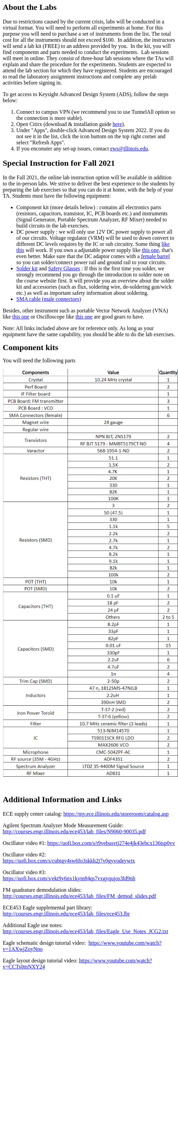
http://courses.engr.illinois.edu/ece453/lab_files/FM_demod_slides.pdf (79, 896)
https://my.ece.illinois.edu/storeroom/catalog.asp (116, 814)
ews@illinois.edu (129, 148)
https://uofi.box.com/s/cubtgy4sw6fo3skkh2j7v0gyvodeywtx (69, 861)
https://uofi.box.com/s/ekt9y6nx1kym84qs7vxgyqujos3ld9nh (69, 878)
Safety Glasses (64, 268)
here (117, 124)
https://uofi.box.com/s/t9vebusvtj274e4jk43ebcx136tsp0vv (111, 843)
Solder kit (27, 268)
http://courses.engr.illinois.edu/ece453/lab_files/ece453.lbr (66, 914)
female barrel (155, 256)
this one (150, 250)
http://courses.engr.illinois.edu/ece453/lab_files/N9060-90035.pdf (74, 831)
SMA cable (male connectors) (48, 299)
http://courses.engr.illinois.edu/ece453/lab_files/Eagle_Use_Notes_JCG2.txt (85, 931)
